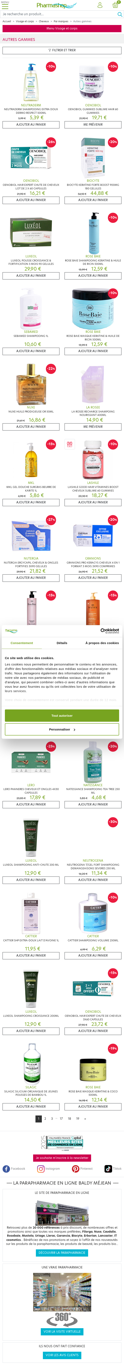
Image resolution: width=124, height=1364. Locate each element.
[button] (100, 5)
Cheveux (44, 21)
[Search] (58, 14)
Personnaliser (62, 729)
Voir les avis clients (62, 1355)
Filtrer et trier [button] (62, 50)
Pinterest (82, 1169)
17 (61, 1119)
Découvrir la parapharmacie (62, 1253)
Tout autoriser (62, 715)
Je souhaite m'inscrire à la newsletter (62, 1158)
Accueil (7, 21)
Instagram (48, 1169)
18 (69, 1119)
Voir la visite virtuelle (62, 1332)
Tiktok (112, 1169)
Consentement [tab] (22, 642)
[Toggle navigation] (5, 5)
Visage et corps (25, 21)
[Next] (85, 1118)
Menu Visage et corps (62, 28)
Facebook (14, 1169)
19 (77, 1119)
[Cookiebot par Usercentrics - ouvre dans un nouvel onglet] (100, 631)
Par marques (61, 21)
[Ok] (120, 14)
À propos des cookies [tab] (102, 642)
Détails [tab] (62, 642)
